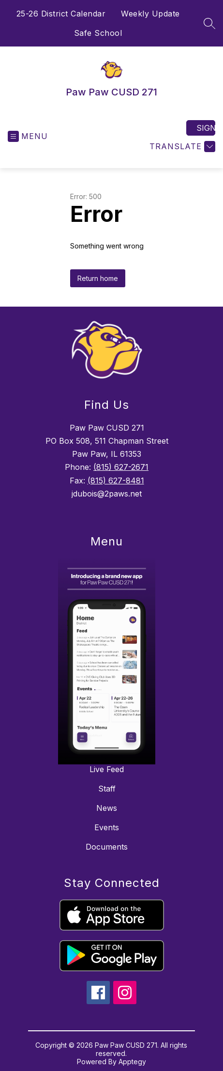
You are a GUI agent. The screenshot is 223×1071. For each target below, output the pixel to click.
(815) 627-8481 (116, 480)
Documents (107, 847)
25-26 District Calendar (61, 13)
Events (106, 827)
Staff (107, 788)
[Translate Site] (181, 146)
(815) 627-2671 (121, 467)
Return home (97, 278)
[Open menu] (28, 136)
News (106, 808)
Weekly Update (150, 13)
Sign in (205, 128)
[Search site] (209, 23)
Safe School (98, 33)
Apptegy (132, 1061)
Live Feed (106, 769)
